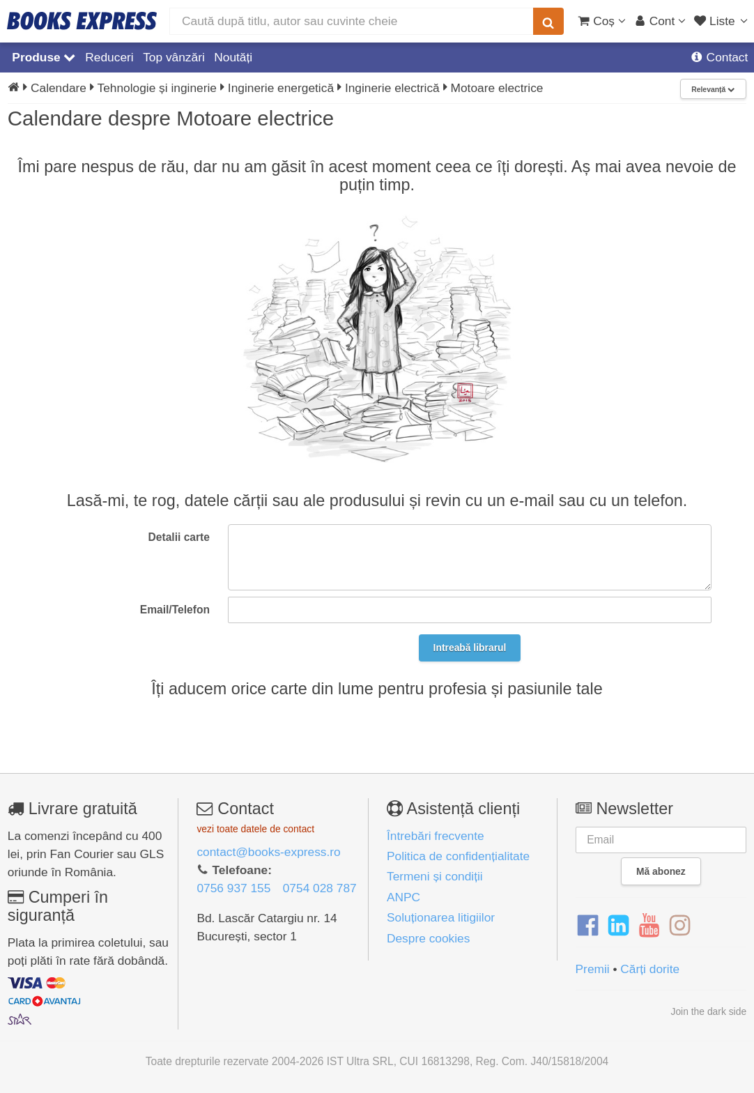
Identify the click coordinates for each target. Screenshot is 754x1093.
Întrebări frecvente (435, 836)
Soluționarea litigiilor (441, 917)
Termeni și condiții (435, 876)
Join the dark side (708, 1011)
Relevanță (712, 89)
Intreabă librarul (470, 647)
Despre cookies (428, 938)
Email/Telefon (175, 610)
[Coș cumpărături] (602, 21)
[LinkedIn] (618, 925)
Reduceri (109, 57)
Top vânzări (174, 57)
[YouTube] (649, 925)
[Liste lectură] (722, 21)
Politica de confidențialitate (458, 856)
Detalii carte (179, 537)
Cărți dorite (649, 969)
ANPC (403, 897)
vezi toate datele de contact (255, 828)
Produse (43, 57)
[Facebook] (588, 925)
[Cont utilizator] (660, 21)
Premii (593, 969)
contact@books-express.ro (268, 852)
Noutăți (233, 57)
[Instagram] (680, 925)
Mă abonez (661, 871)
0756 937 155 (233, 888)
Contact (719, 57)
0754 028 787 (320, 888)
